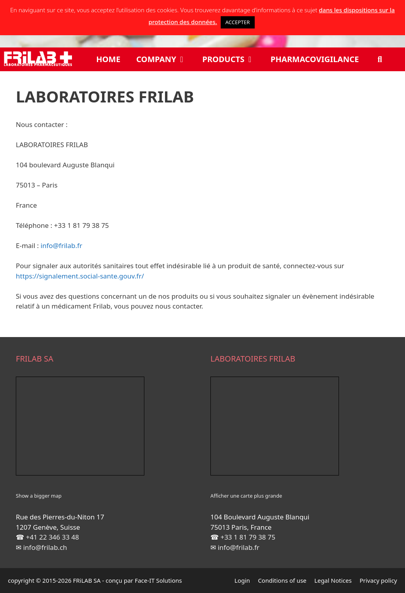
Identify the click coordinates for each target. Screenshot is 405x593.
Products (232, 59)
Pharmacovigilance (315, 59)
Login (242, 580)
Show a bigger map (39, 495)
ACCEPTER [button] (237, 22)
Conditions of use (282, 580)
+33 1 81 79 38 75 (247, 537)
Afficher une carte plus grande (246, 495)
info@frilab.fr (61, 245)
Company (165, 59)
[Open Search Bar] (380, 59)
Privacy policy (378, 580)
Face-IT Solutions (158, 580)
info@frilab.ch (45, 547)
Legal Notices (333, 580)
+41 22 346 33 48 (52, 537)
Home (108, 59)
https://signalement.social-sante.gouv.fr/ (80, 275)
